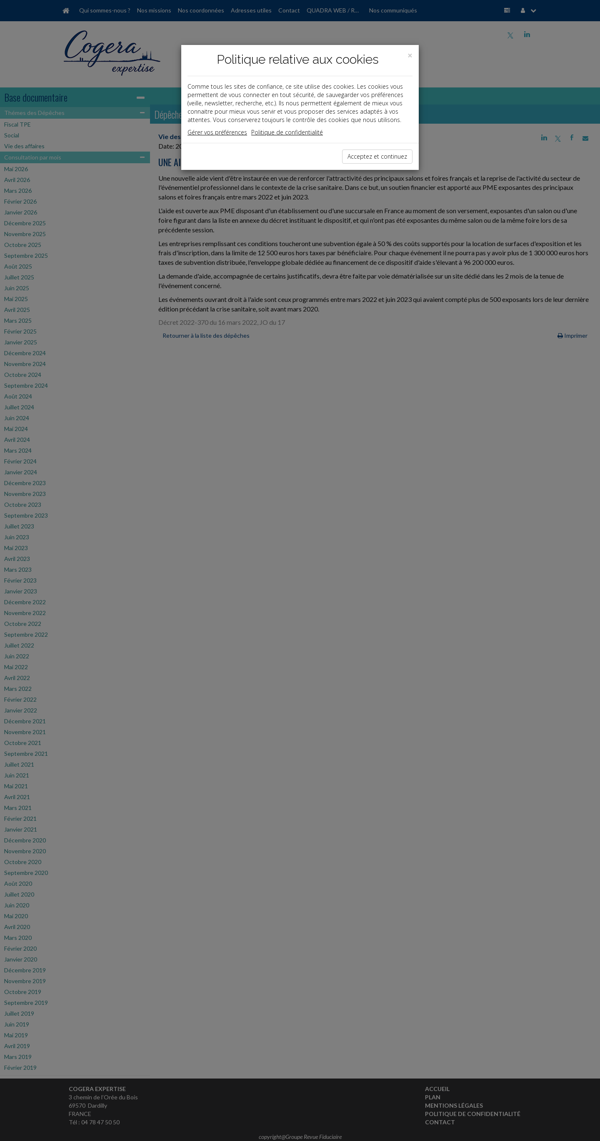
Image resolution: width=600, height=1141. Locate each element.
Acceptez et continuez (377, 156)
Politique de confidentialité (287, 132)
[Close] (410, 55)
